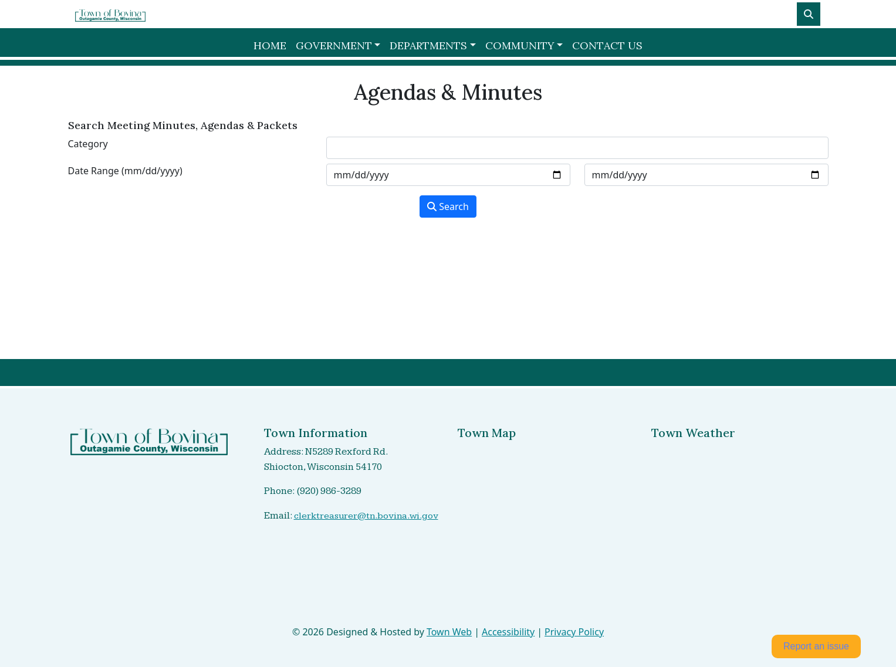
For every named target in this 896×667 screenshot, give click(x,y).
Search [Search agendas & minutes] (448, 206)
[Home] (110, 14)
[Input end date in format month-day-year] (706, 175)
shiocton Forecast (713, 585)
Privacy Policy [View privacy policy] (574, 631)
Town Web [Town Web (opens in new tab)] (449, 631)
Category (88, 143)
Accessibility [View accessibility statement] (508, 631)
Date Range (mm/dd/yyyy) (125, 170)
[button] (338, 45)
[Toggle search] (808, 14)
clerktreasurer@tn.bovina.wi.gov (366, 516)
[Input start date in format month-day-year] (448, 175)
